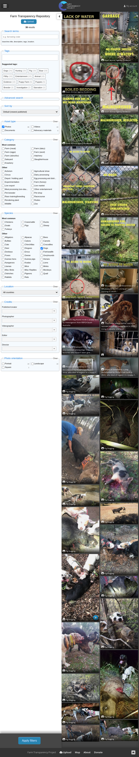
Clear (55, 122)
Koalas (28, 263)
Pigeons (28, 274)
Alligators (9, 238)
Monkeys (47, 270)
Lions (45, 263)
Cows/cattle (30, 222)
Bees (45, 238)
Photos (8, 127)
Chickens (9, 222)
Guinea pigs (30, 259)
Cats (7, 245)
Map (77, 752)
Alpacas (28, 238)
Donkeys (9, 252)
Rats (27, 278)
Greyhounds (48, 256)
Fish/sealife (48, 252)
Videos (37, 127)
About (87, 752)
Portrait (8, 364)
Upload (29, 21)
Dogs (45, 249)
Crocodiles (48, 245)
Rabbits (8, 278)
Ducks (46, 222)
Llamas (8, 267)
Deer (7, 249)
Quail (45, 274)
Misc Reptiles (30, 270)
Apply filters (29, 740)
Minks (46, 267)
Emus (27, 252)
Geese (27, 256)
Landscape (39, 364)
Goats (7, 226)
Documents (10, 131)
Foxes (7, 256)
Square (8, 368)
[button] (54, 311)
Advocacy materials (42, 131)
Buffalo (8, 241)
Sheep (46, 226)
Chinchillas (29, 245)
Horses (46, 259)
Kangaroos (9, 263)
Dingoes (28, 249)
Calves (28, 241)
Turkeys (8, 230)
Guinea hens (10, 259)
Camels (46, 241)
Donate (98, 752)
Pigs (26, 226)
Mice (27, 267)
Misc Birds (9, 270)
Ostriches (9, 274)
